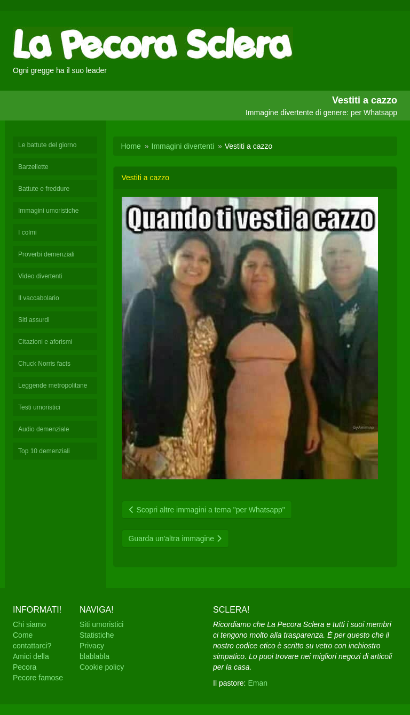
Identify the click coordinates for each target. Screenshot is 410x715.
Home (131, 146)
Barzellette (33, 167)
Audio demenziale (43, 429)
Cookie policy (102, 667)
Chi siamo (29, 624)
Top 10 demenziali (44, 451)
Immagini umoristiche (48, 210)
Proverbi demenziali (46, 254)
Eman (257, 683)
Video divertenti (40, 276)
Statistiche (97, 635)
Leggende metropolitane (52, 385)
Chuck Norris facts (44, 363)
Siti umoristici (101, 624)
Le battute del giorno (47, 145)
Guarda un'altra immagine (176, 538)
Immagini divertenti (183, 146)
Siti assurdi (34, 320)
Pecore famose (38, 677)
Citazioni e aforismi (45, 342)
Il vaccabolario (38, 298)
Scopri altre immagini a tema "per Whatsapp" (207, 509)
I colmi (27, 232)
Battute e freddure (43, 188)
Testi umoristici (39, 407)
